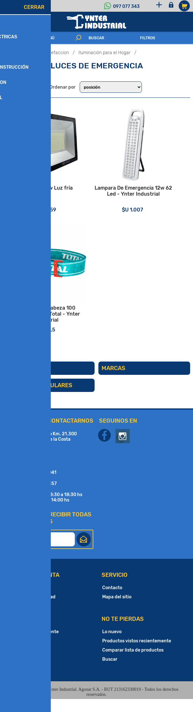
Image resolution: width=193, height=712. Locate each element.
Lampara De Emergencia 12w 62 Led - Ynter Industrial (143, 200)
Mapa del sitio (116, 610)
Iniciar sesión (172, 5)
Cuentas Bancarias (29, 600)
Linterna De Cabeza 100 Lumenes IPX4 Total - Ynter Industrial (49, 326)
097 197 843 (31, 463)
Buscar (109, 672)
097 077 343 (126, 6)
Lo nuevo (112, 644)
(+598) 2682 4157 (37, 496)
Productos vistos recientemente (136, 654)
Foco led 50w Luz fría (49, 197)
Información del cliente (34, 644)
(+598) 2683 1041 (37, 485)
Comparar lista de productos (132, 663)
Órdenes (18, 663)
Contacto (112, 600)
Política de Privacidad (32, 610)
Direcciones (21, 654)
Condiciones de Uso (30, 619)
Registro (160, 5)
